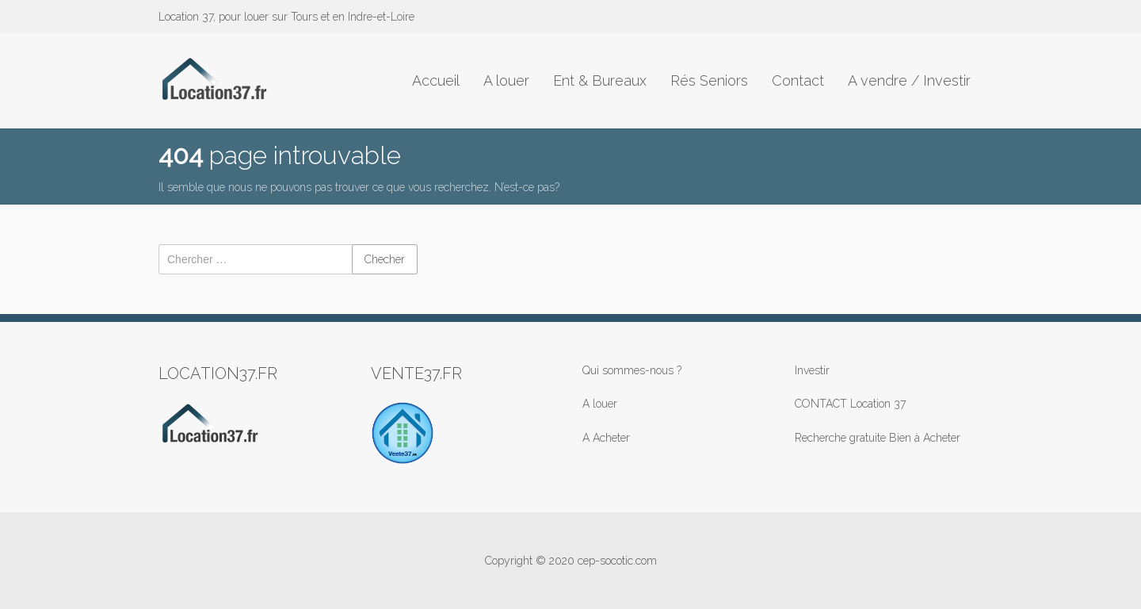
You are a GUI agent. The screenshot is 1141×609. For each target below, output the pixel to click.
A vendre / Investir (909, 80)
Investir (812, 370)
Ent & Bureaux (600, 80)
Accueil (436, 80)
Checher (384, 259)
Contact (798, 80)
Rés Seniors (709, 80)
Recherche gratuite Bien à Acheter (877, 437)
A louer (506, 80)
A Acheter (606, 437)
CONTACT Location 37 (850, 403)
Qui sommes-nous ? (631, 370)
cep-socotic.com (617, 560)
